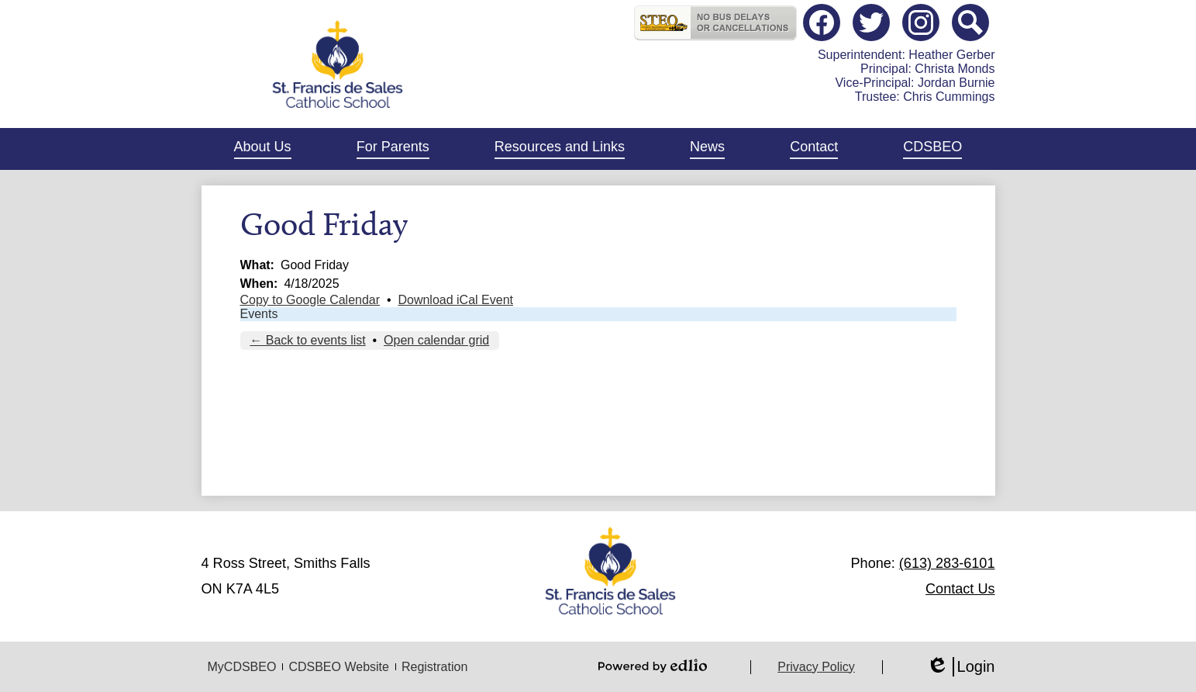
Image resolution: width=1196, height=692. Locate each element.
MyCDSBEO (242, 666)
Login (960, 666)
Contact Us (959, 589)
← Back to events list (307, 340)
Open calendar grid (436, 340)
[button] (262, 149)
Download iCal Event (455, 299)
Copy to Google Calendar (310, 299)
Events (259, 313)
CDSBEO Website (338, 666)
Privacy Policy (816, 666)
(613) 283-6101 (947, 563)
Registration (434, 666)
